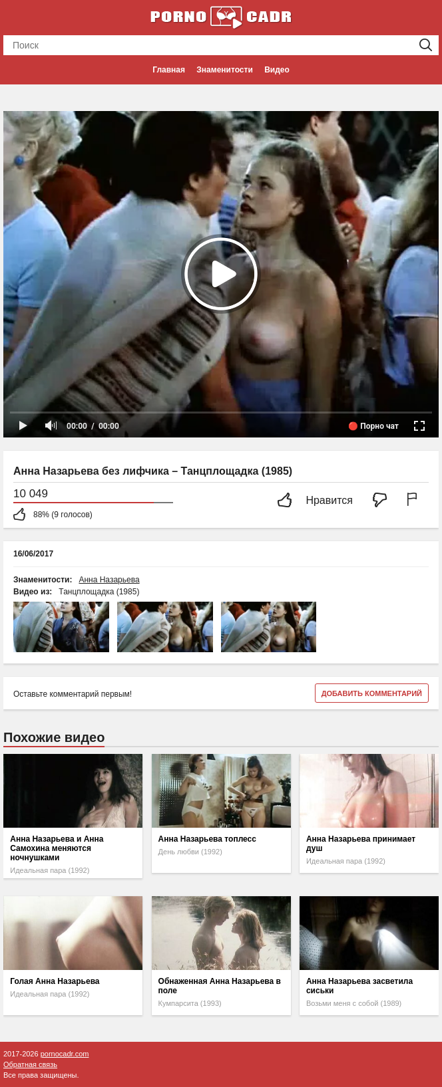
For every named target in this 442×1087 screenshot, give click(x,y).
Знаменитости (224, 69)
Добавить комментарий (372, 693)
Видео (277, 69)
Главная (168, 69)
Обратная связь (30, 1064)
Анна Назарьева (109, 579)
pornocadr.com (65, 1054)
